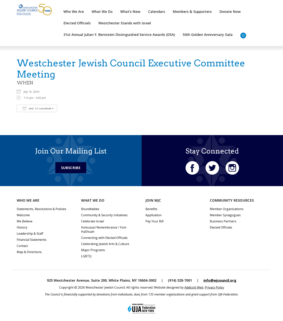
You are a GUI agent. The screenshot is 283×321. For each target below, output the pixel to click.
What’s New (130, 11)
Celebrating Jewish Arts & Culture (105, 244)
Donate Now (230, 11)
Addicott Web (193, 287)
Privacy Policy (214, 287)
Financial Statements (31, 240)
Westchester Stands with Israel (124, 23)
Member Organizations (226, 209)
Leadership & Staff (30, 233)
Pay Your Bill (154, 221)
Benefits (151, 209)
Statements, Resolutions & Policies (41, 209)
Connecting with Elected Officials (104, 238)
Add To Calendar (37, 108)
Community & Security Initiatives (104, 215)
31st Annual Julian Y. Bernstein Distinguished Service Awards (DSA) (119, 34)
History (22, 227)
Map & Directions (29, 252)
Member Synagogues (225, 215)
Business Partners (223, 221)
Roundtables (90, 209)
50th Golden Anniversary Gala (208, 34)
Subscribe (71, 167)
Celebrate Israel (92, 221)
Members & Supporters (192, 11)
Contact (22, 246)
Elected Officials (77, 23)
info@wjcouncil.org (219, 280)
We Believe (24, 221)
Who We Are (73, 11)
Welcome (23, 215)
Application (153, 215)
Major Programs (93, 250)
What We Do (102, 11)
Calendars (156, 11)
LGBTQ (86, 256)
